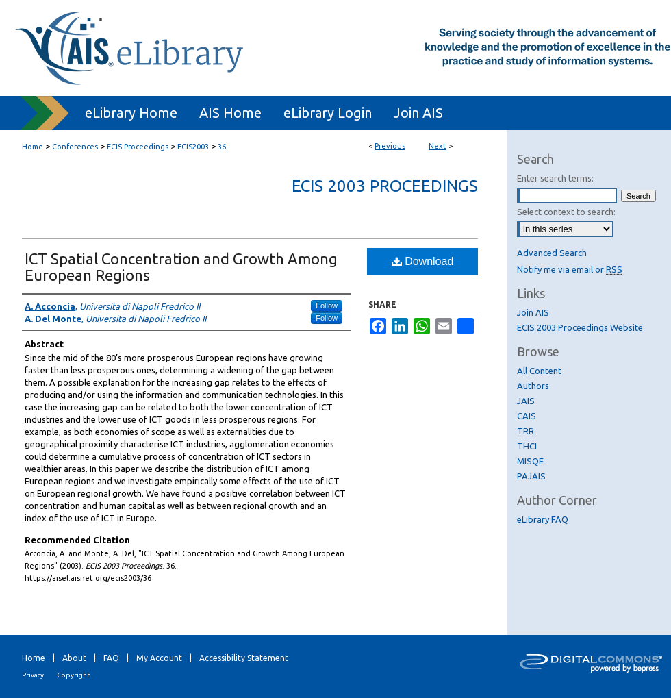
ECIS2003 (193, 146)
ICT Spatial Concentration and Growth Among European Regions (181, 267)
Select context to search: (566, 211)
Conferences (75, 146)
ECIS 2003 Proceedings (385, 186)
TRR (525, 431)
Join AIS (533, 312)
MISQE (530, 461)
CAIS (526, 416)
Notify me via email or (569, 269)
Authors (533, 385)
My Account (159, 657)
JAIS (526, 401)
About (74, 657)
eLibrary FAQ (542, 519)
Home (32, 146)
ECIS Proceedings (137, 146)
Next (437, 146)
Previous (390, 146)
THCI (527, 446)
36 (222, 146)
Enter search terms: (555, 178)
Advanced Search (552, 253)
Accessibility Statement (243, 657)
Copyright (73, 675)
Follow (327, 305)
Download (423, 261)
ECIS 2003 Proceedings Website (580, 327)
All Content (539, 370)
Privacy (33, 675)
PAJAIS (531, 476)
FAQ (111, 657)
